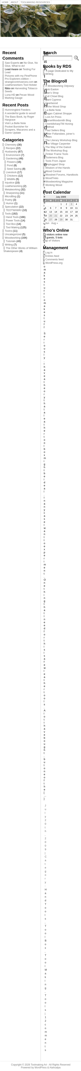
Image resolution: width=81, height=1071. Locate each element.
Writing (9, 244)
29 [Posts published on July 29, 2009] (61, 219)
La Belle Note (53, 109)
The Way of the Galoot (58, 147)
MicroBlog (10, 196)
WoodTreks (51, 178)
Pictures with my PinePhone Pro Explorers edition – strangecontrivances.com (21, 78)
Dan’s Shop (52, 92)
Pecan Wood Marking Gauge (19, 96)
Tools (8, 213)
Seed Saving (14, 168)
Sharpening (12, 192)
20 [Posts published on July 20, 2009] (50, 215)
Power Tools (13, 220)
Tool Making (13, 227)
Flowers (11, 161)
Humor (10, 203)
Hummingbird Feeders (17, 109)
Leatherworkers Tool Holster (21, 84)
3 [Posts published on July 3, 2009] (71, 204)
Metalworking (12, 189)
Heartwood (51, 103)
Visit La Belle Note (15, 123)
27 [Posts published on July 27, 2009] (50, 219)
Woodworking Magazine (59, 181)
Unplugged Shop (54, 164)
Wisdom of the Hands (57, 167)
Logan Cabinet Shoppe (58, 113)
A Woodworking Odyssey (59, 85)
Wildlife (11, 179)
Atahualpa (54, 1067)
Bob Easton (52, 89)
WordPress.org (53, 262)
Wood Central (53, 171)
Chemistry (11, 144)
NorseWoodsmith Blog (58, 120)
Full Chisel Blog (54, 96)
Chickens (12, 175)
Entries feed (52, 255)
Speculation (11, 206)
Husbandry (11, 151)
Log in (48, 252)
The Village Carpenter (57, 143)
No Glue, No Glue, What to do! (21, 64)
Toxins (8, 230)
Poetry (8, 199)
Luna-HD (10, 94)
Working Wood (53, 185)
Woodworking (12, 237)
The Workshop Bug (56, 150)
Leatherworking (14, 186)
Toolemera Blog (54, 157)
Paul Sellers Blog (55, 130)
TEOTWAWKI (14, 210)
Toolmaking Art (39, 1064)
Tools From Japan (55, 160)
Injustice (9, 182)
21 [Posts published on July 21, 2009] (55, 215)
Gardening (12, 158)
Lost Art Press (53, 116)
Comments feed (54, 259)
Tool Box (11, 223)
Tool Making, (46, 973)
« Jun (46, 223)
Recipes (10, 148)
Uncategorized (13, 234)
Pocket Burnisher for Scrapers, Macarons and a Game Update (20, 129)
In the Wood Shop (55, 106)
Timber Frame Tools (56, 153)
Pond (10, 165)
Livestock (11, 172)
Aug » (54, 223)
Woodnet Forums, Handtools (61, 174)
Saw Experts (12, 62)
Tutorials (11, 241)
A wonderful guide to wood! (20, 113)
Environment (13, 155)
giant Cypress (53, 99)
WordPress (40, 1067)
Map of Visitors (51, 240)
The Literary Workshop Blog (61, 140)
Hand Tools (12, 217)
